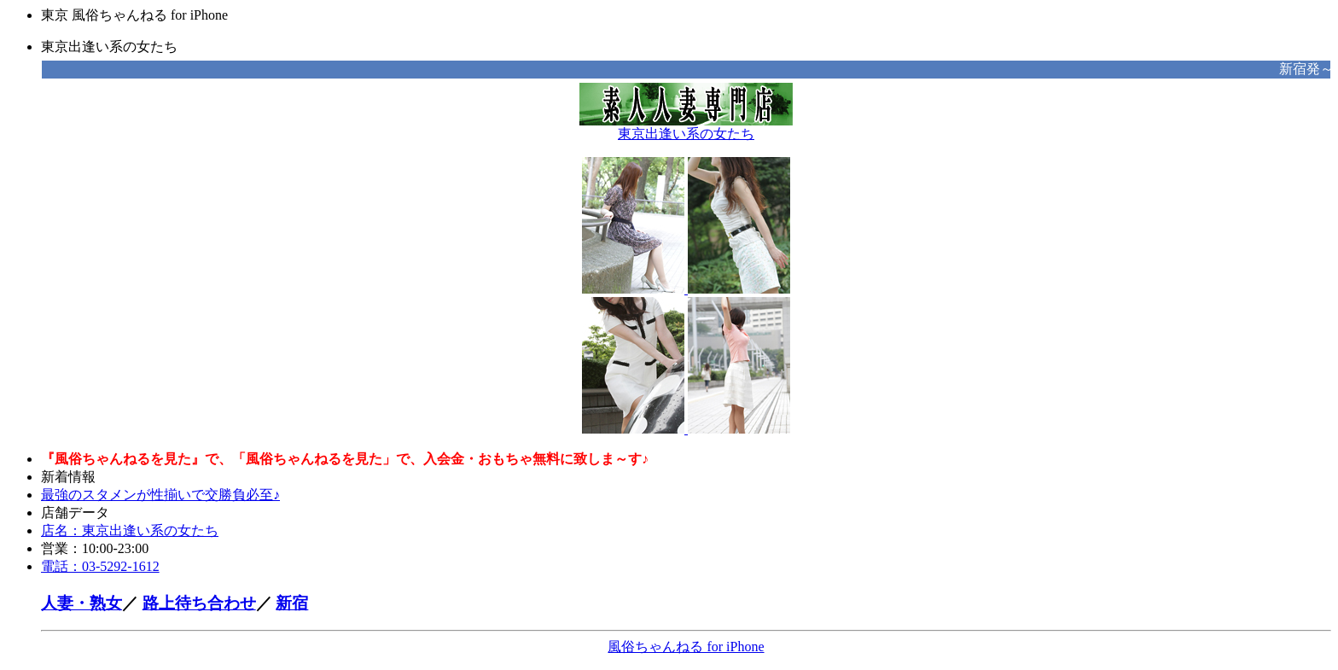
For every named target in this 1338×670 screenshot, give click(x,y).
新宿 (292, 603)
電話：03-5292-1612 (100, 566)
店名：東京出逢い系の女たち (129, 530)
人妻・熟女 (81, 603)
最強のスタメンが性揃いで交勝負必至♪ (160, 494)
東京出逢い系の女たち (686, 127)
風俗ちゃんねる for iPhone (686, 646)
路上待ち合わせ (199, 603)
